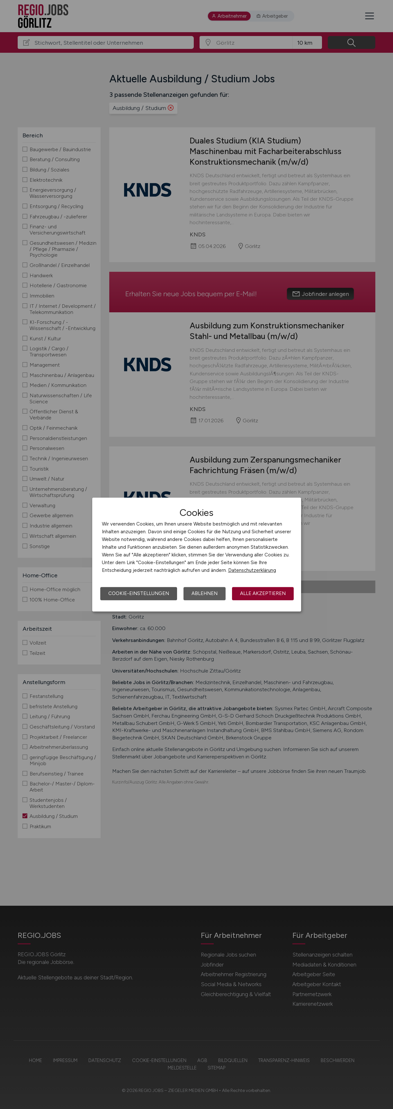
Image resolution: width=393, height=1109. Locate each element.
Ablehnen (205, 593)
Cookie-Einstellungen (138, 593)
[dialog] (196, 554)
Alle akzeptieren (263, 593)
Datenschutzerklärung (252, 570)
